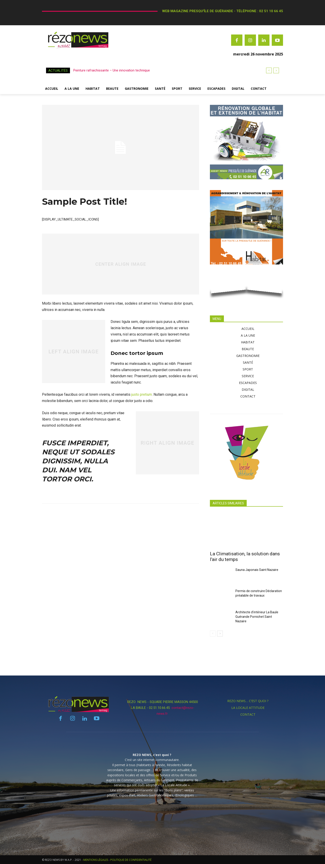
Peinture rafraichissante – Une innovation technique (111, 70)
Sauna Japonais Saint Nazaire (256, 570)
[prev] (269, 70)
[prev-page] (213, 634)
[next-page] (220, 634)
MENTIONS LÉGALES (95, 860)
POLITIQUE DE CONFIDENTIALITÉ (130, 860)
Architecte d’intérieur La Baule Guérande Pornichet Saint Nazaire (256, 616)
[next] (276, 70)
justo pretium (141, 394)
